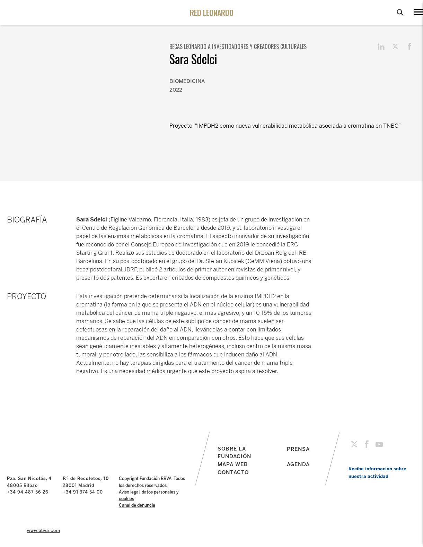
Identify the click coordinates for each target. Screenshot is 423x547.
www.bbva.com (43, 530)
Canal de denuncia (137, 505)
